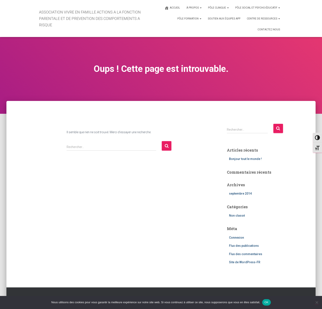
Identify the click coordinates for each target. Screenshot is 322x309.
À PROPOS (194, 7)
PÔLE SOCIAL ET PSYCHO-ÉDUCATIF (257, 7)
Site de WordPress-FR (244, 262)
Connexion (236, 237)
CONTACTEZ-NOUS (269, 29)
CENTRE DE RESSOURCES (263, 18)
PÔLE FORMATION (189, 18)
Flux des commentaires (245, 254)
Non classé (237, 215)
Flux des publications (244, 245)
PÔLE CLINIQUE (218, 7)
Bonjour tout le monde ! (245, 159)
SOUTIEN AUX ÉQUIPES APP (224, 18)
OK (266, 302)
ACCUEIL (172, 8)
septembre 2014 (240, 193)
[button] (200, 7)
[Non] (317, 302)
